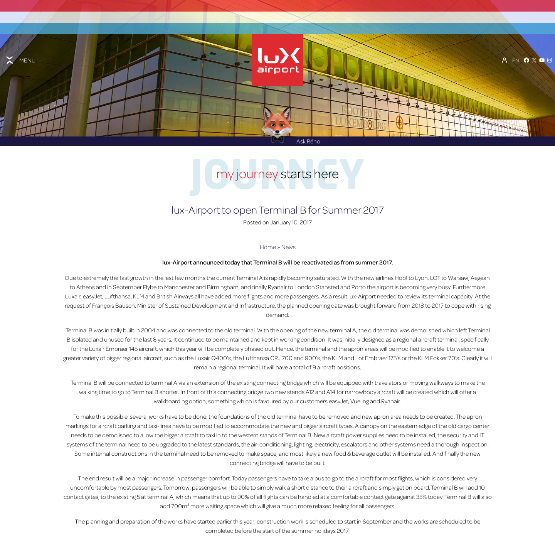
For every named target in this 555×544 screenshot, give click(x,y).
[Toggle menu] (20, 56)
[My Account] (504, 57)
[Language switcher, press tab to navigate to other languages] (515, 57)
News (288, 255)
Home (268, 255)
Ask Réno (291, 150)
